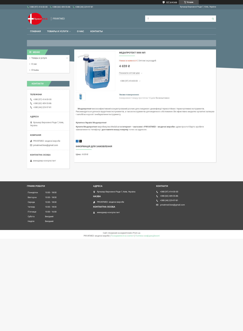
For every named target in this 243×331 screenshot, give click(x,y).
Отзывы (35, 70)
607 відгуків (171, 2)
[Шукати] (213, 18)
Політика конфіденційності (147, 236)
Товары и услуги (57, 31)
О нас (80, 31)
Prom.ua (136, 233)
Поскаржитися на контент (122, 236)
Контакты (96, 31)
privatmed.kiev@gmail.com (45, 145)
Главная (35, 31)
